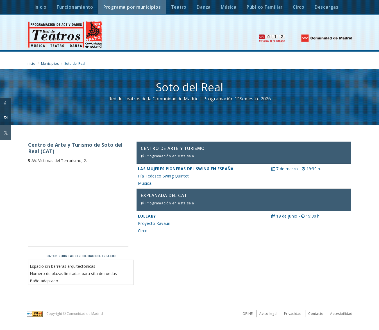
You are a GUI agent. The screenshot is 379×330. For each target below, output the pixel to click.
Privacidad (292, 313)
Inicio (31, 63)
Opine (247, 313)
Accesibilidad (341, 313)
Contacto (315, 313)
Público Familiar (265, 7)
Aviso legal (268, 313)
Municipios (50, 63)
